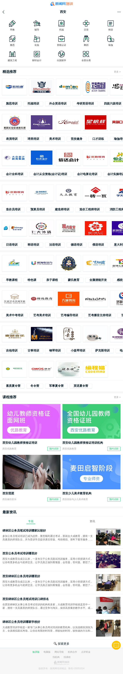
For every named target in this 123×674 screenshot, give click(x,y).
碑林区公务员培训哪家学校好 (21, 621)
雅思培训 (12, 103)
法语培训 (55, 244)
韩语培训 (33, 244)
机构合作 (72, 652)
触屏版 (36, 652)
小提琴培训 (78, 350)
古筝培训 (33, 350)
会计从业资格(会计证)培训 (50, 174)
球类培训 (33, 138)
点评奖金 (85, 652)
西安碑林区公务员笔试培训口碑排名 (26, 599)
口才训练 (98, 138)
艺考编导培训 (69, 315)
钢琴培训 (55, 350)
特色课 (32, 279)
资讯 (92, 521)
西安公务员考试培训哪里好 (20, 553)
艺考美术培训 (42, 315)
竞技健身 (76, 138)
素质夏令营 (13, 385)
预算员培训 (37, 209)
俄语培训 (98, 244)
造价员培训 (13, 209)
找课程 (67, 657)
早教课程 (12, 279)
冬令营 (34, 385)
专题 (31, 521)
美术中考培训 (14, 315)
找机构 (56, 657)
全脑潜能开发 (98, 279)
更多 (116, 71)
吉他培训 (12, 350)
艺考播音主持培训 (99, 315)
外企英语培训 (58, 103)
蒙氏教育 (73, 279)
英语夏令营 (81, 385)
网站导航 (59, 652)
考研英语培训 (85, 103)
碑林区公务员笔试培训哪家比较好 (24, 530)
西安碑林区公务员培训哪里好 (21, 576)
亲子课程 (52, 279)
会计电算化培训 (87, 174)
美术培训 (55, 138)
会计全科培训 (14, 174)
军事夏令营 (56, 385)
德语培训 (76, 244)
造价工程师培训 (89, 209)
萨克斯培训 (102, 350)
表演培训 (12, 138)
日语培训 (12, 244)
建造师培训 (62, 209)
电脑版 (47, 652)
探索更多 (63, 643)
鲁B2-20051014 (76, 668)
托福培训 (33, 103)
